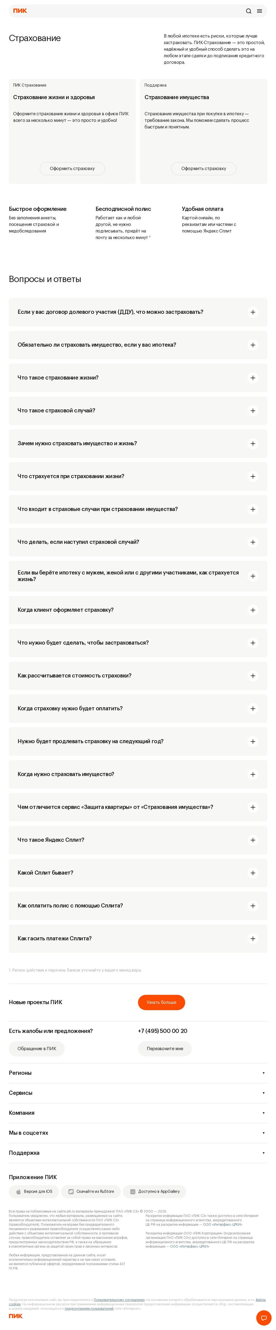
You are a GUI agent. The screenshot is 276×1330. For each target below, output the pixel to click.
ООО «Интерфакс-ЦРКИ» (222, 1224)
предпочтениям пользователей (89, 1308)
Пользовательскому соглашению (119, 1300)
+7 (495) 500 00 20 (162, 1031)
